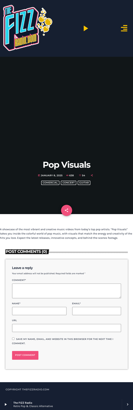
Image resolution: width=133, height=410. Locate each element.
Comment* (19, 280)
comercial (50, 182)
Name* (16, 303)
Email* (76, 303)
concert (69, 182)
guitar (84, 182)
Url (14, 320)
